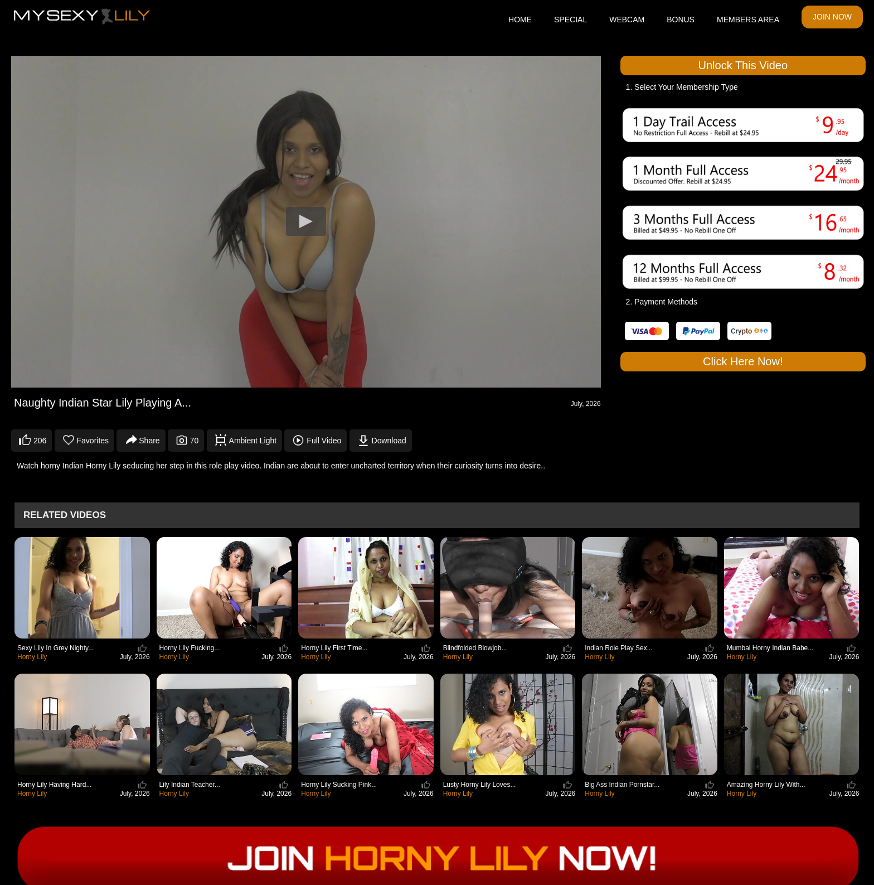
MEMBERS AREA (748, 19)
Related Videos (64, 515)
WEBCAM (626, 19)
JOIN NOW (832, 16)
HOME (520, 19)
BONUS (681, 19)
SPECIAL (570, 19)
